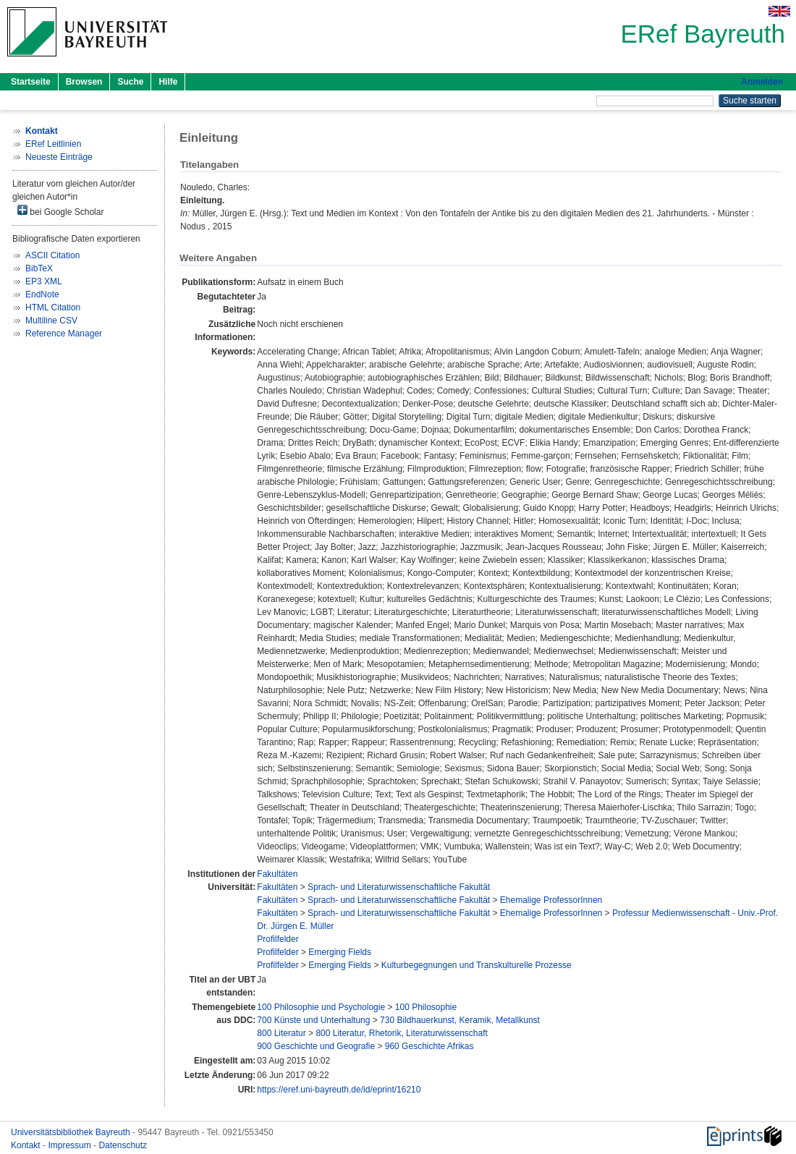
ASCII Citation (52, 255)
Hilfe (167, 82)
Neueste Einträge (59, 157)
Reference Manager (63, 333)
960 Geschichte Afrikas (429, 1046)
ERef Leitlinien (53, 144)
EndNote (42, 294)
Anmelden (762, 82)
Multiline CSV (51, 320)
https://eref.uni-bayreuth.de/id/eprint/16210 (338, 1090)
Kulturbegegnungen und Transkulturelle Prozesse (476, 965)
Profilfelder (277, 939)
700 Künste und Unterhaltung (313, 1020)
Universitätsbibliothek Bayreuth (71, 1132)
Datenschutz (122, 1145)
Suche (130, 82)
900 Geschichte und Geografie (316, 1046)
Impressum (70, 1145)
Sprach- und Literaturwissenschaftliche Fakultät (399, 887)
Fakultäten (277, 874)
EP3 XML (43, 281)
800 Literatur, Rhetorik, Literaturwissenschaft (401, 1033)
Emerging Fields (339, 952)
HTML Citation (52, 307)
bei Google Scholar (60, 211)
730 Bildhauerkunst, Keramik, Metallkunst (460, 1020)
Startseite (31, 82)
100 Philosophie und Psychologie (321, 1007)
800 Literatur (281, 1033)
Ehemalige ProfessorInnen (551, 900)
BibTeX (39, 268)
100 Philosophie (426, 1007)
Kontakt (27, 1145)
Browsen (84, 82)
